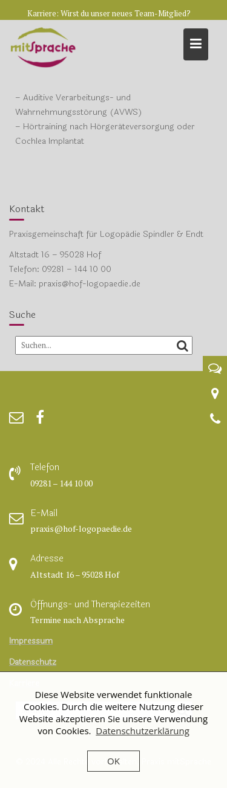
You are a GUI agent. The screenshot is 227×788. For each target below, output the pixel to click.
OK (113, 761)
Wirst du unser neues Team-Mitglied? (126, 13)
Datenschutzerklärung (142, 731)
